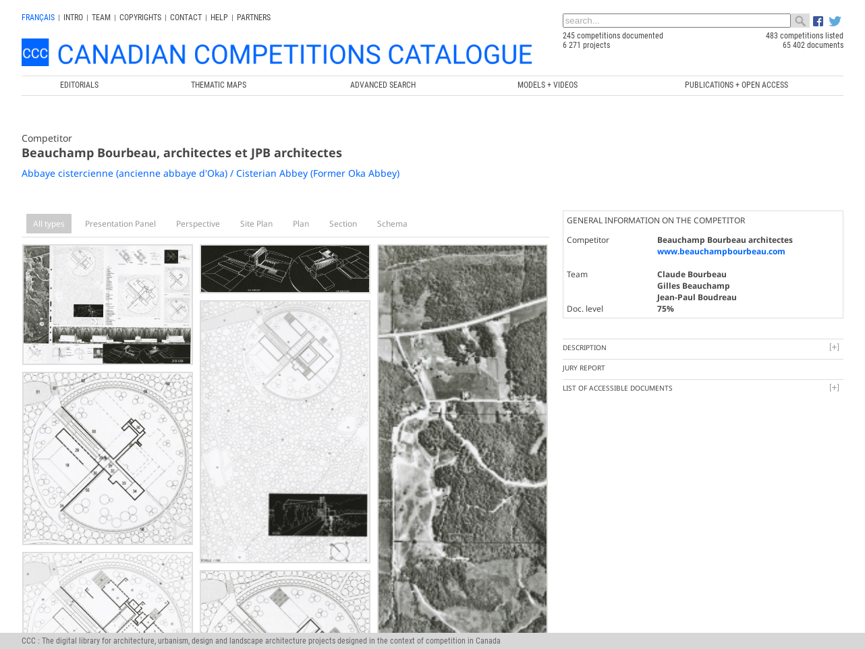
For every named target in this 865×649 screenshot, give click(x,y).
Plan (301, 223)
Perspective (198, 223)
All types (49, 223)
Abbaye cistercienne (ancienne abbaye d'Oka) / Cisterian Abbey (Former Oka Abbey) (210, 173)
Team (101, 17)
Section (343, 223)
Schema (392, 223)
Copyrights (140, 17)
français (38, 17)
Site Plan (256, 223)
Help (219, 17)
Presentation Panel (120, 223)
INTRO (73, 17)
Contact (186, 17)
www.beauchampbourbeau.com (721, 251)
